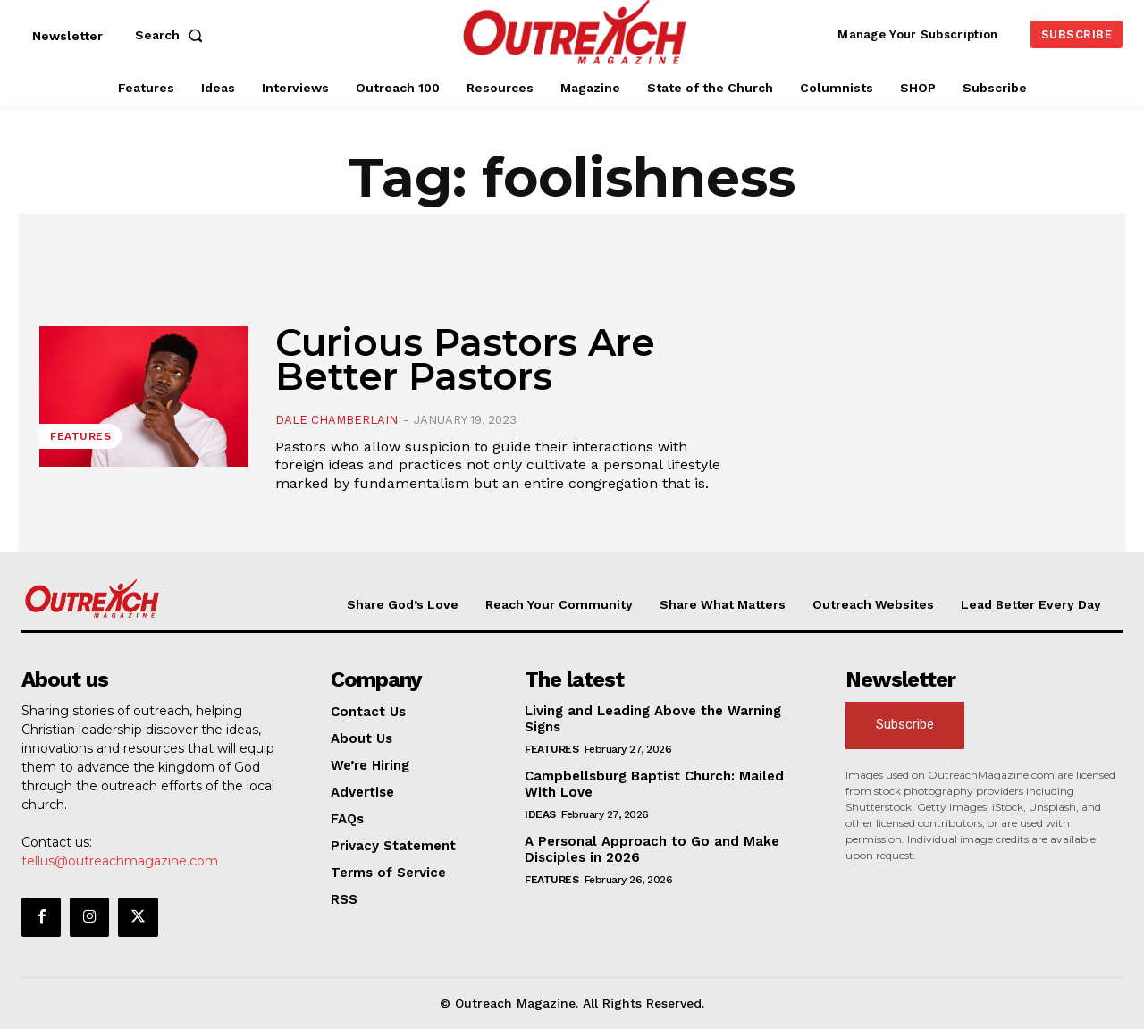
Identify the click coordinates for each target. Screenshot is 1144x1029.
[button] (172, 35)
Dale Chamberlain (336, 419)
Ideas (540, 814)
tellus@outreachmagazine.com (119, 861)
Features (80, 436)
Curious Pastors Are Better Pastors (465, 359)
